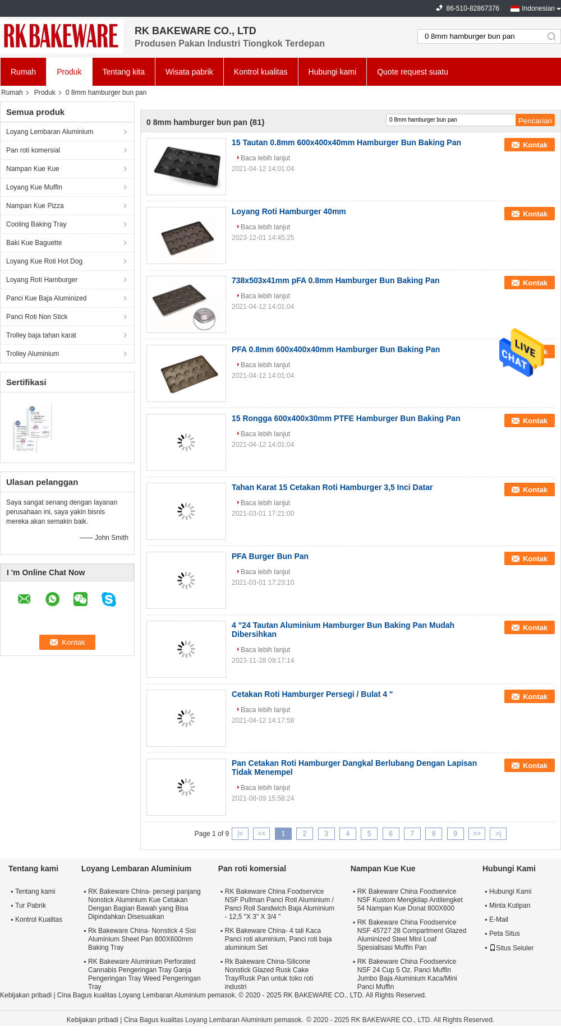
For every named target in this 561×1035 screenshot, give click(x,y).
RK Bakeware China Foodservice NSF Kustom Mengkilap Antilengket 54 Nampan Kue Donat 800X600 (410, 900)
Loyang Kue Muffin (34, 187)
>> (477, 834)
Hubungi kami (333, 71)
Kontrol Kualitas (38, 919)
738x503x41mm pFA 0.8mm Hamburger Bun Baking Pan (336, 280)
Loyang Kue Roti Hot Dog (44, 261)
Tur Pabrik (30, 905)
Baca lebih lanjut (265, 158)
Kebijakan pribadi (26, 995)
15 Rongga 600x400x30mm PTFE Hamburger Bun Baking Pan (346, 418)
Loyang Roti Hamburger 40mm (289, 211)
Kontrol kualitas (261, 71)
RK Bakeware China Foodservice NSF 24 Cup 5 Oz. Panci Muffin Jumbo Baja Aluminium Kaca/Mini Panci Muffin (407, 974)
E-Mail (498, 919)
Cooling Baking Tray (36, 224)
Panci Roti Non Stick (36, 317)
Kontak (535, 145)
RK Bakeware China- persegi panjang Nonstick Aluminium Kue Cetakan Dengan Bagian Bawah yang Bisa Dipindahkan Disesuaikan (144, 904)
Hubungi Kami (510, 891)
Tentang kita (124, 71)
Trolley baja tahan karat (41, 335)
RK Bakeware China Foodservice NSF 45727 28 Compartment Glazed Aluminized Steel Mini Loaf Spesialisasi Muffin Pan (412, 934)
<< (261, 834)
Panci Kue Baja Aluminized (46, 298)
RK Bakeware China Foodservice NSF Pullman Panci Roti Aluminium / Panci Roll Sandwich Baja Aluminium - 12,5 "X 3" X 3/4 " (279, 904)
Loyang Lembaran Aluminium (49, 132)
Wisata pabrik (189, 71)
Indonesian (538, 8)
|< (240, 834)
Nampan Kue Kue (32, 169)
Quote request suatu (412, 71)
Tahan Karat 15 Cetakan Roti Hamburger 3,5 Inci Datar (332, 487)
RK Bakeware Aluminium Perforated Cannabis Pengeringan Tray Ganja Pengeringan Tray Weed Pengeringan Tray (144, 974)
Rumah (23, 71)
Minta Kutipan (509, 905)
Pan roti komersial (33, 150)
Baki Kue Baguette (34, 243)
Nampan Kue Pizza (35, 206)
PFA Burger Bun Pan (270, 556)
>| (498, 834)
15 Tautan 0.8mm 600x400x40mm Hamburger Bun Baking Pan (346, 142)
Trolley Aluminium (32, 354)
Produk (69, 71)
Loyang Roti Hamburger (41, 280)
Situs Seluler (511, 948)
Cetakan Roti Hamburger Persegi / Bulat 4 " (312, 694)
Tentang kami (35, 891)
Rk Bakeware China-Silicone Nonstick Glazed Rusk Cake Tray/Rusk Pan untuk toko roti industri (269, 974)
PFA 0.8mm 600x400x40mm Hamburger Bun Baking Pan (336, 349)
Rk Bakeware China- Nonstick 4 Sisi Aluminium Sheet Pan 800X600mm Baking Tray (142, 939)
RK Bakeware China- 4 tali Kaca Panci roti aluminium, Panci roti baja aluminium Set (278, 939)
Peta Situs (504, 933)
